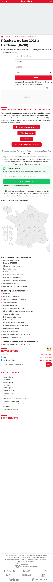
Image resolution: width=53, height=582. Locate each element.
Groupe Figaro (43, 559)
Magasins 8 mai (9, 391)
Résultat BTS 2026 (10, 263)
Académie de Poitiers (28, 37)
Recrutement (27, 557)
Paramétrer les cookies (12, 559)
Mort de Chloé (8, 393)
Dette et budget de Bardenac (13, 308)
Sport (4, 357)
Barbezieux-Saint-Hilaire (32, 82)
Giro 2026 (7, 385)
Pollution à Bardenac (10, 320)
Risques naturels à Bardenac (13, 323)
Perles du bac (8, 272)
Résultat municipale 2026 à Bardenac (16, 334)
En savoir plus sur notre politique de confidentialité (17, 186)
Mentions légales (33, 559)
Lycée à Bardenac (9, 269)
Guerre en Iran (8, 382)
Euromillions (8, 377)
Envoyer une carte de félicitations (15, 286)
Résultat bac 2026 (11, 37)
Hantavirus (7, 380)
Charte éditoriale (30, 555)
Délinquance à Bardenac (12, 317)
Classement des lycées (11, 266)
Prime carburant (9, 396)
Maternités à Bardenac (11, 296)
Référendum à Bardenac (12, 337)
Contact (44, 555)
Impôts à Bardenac (10, 305)
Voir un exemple (46, 355)
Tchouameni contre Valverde (13, 404)
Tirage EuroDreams (10, 409)
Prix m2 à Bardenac (10, 332)
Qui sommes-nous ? (12, 555)
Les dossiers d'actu (8, 360)
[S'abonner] (26, 364)
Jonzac (18, 84)
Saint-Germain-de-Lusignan (33, 84)
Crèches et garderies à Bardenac (15, 299)
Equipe (22, 555)
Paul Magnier (8, 388)
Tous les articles (13, 557)
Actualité (5, 355)
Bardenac (6, 294)
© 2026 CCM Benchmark (26, 561)
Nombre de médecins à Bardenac (15, 326)
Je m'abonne (24, 181)
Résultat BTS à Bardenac (12, 278)
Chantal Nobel (8, 407)
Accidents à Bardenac (11, 314)
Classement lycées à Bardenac (14, 281)
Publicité (38, 555)
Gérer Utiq (23, 559)
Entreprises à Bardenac (11, 329)
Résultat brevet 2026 (11, 260)
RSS (20, 557)
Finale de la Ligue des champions (15, 399)
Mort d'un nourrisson (11, 401)
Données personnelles (38, 557)
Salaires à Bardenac (10, 302)
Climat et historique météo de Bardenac (17, 311)
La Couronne (47, 82)
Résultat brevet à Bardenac (13, 275)
